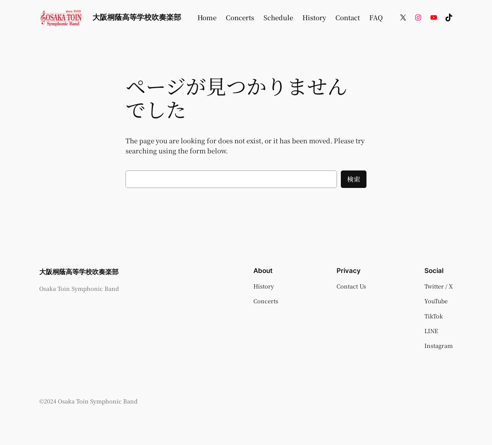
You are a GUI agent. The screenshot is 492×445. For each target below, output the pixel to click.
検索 (353, 179)
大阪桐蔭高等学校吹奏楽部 (136, 17)
